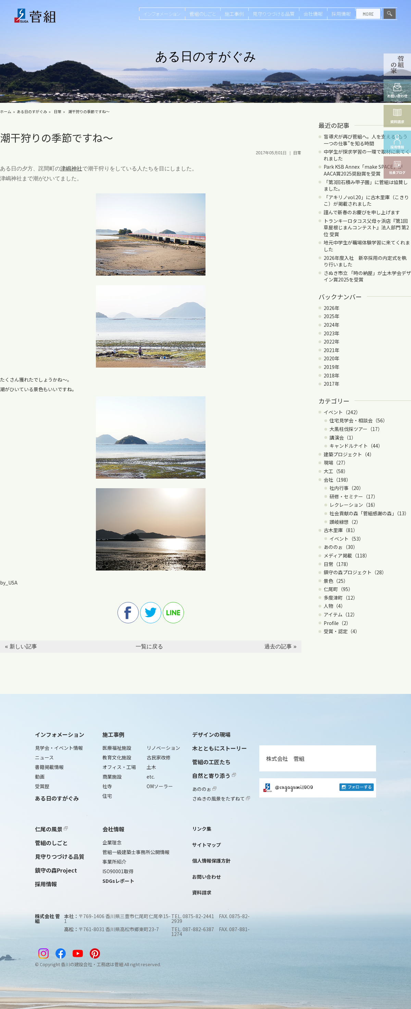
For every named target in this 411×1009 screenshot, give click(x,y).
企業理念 (112, 842)
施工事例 (234, 13)
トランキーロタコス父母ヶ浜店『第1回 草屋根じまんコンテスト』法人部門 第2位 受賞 (366, 227)
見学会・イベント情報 (59, 747)
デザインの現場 (211, 734)
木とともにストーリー (219, 748)
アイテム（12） (341, 614)
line (173, 612)
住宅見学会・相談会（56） (358, 420)
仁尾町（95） (338, 589)
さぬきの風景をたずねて (221, 798)
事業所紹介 (114, 861)
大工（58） (336, 471)
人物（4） (335, 605)
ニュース (44, 757)
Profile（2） (337, 623)
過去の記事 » (280, 646)
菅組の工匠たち (211, 762)
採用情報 (341, 13)
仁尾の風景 (51, 829)
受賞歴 (42, 786)
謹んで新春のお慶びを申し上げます (362, 212)
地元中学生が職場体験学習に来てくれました (367, 246)
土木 (151, 767)
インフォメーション (162, 13)
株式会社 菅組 (285, 758)
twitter (150, 612)
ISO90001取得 (117, 871)
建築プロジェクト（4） (349, 454)
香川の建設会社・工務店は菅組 (92, 964)
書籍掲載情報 (49, 767)
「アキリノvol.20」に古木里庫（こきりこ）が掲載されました (366, 200)
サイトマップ (206, 844)
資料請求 (201, 892)
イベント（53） (346, 538)
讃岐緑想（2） (345, 521)
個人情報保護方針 (211, 860)
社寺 (107, 786)
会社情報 (313, 13)
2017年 (331, 383)
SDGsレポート (118, 880)
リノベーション (163, 747)
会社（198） (337, 479)
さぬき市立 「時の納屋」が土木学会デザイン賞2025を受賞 (367, 276)
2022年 (331, 341)
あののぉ (204, 788)
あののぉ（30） (341, 546)
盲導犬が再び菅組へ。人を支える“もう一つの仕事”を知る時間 (366, 140)
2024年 (331, 324)
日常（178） (337, 564)
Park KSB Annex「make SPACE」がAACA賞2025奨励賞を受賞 (363, 170)
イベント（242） (342, 412)
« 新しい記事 (21, 646)
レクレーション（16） (353, 504)
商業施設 (112, 776)
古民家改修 (159, 757)
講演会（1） (342, 437)
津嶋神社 (71, 168)
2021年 (331, 350)
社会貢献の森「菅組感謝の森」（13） (369, 513)
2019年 (331, 366)
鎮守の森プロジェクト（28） (355, 572)
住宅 (107, 795)
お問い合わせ (206, 876)
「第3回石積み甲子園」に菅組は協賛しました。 (366, 185)
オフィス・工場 (119, 767)
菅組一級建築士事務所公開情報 (136, 852)
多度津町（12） (341, 597)
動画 (40, 776)
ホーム (5, 111)
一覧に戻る (149, 646)
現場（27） (336, 462)
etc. (151, 776)
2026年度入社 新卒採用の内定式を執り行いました (365, 261)
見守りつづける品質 (274, 13)
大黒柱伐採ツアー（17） (356, 428)
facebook (128, 612)
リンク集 (201, 828)
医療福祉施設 (116, 747)
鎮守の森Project (56, 870)
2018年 (331, 375)
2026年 (331, 307)
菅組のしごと (202, 13)
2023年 (331, 333)
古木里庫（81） (341, 530)
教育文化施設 (116, 757)
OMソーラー (160, 786)
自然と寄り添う (214, 775)
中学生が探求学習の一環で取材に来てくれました (367, 155)
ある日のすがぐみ (32, 111)
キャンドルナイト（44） (356, 445)
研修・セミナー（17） (353, 496)
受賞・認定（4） (342, 631)
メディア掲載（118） (347, 555)
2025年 (331, 316)
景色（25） (336, 580)
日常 (57, 111)
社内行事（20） (346, 487)
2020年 (331, 358)
